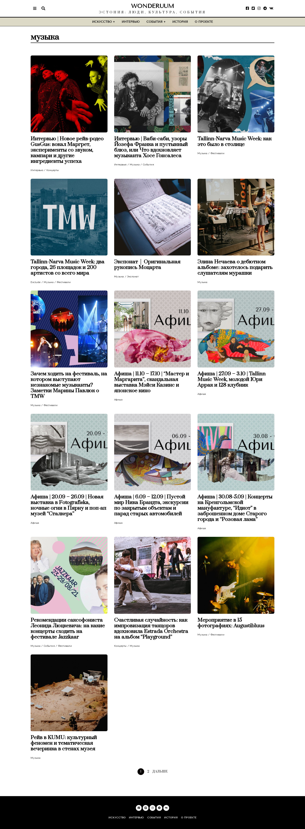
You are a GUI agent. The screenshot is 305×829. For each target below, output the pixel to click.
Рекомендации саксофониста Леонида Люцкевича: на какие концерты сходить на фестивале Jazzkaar (68, 628)
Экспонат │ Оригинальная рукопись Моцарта (147, 265)
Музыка (135, 164)
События (154, 22)
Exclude (36, 282)
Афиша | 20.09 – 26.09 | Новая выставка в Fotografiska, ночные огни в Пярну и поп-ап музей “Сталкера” (68, 505)
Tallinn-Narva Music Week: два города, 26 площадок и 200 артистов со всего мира (67, 267)
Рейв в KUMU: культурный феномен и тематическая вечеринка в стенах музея (64, 743)
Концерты (52, 170)
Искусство (102, 22)
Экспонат (133, 276)
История (180, 22)
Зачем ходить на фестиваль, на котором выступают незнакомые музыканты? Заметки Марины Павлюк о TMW (69, 385)
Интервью (131, 22)
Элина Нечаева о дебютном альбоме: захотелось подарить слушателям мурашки (235, 267)
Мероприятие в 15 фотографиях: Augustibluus (231, 623)
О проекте (204, 22)
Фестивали (218, 153)
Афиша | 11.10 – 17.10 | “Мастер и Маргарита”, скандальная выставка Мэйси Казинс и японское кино (151, 382)
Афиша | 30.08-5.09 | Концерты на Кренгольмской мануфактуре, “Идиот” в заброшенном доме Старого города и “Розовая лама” (235, 508)
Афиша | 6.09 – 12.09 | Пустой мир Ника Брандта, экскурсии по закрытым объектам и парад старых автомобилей (151, 505)
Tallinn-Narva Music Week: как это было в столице (234, 142)
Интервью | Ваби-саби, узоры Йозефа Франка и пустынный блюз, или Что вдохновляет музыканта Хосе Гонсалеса (151, 147)
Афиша (118, 399)
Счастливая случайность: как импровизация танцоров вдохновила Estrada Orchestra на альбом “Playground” (151, 628)
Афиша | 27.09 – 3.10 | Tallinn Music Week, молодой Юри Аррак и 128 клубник (232, 379)
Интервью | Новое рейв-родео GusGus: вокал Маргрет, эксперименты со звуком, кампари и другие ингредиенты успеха (67, 150)
